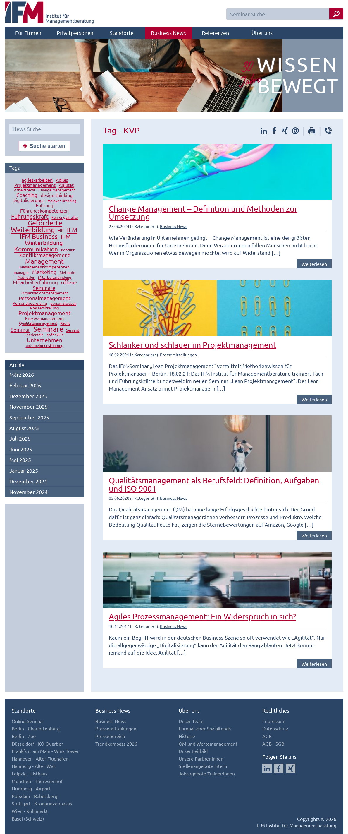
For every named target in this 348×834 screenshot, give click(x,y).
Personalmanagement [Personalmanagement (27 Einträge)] (44, 298)
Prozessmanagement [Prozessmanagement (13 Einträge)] (44, 318)
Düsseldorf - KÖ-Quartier (37, 743)
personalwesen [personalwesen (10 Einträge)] (63, 303)
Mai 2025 (20, 460)
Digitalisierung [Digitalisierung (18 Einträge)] (28, 200)
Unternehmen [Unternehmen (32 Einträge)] (44, 340)
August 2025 (24, 428)
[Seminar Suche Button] (336, 13)
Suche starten (43, 145)
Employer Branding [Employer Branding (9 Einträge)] (61, 200)
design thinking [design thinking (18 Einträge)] (57, 195)
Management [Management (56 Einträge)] (44, 261)
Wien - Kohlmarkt (30, 811)
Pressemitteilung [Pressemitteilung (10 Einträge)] (44, 308)
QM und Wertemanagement (208, 743)
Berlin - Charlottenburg (36, 728)
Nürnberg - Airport (31, 788)
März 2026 (21, 374)
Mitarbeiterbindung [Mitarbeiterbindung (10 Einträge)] (54, 277)
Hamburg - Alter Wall (34, 766)
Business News (168, 33)
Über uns (262, 33)
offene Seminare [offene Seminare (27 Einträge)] (55, 285)
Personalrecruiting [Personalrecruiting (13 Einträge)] (30, 303)
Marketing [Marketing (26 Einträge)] (44, 272)
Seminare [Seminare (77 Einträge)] (48, 329)
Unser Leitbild (193, 751)
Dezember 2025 (28, 396)
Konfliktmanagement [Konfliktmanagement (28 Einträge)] (44, 255)
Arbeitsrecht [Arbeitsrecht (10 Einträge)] (24, 190)
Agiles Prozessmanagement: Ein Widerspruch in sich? (202, 616)
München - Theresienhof (37, 781)
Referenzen (215, 33)
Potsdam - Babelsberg (34, 796)
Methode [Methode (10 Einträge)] (67, 272)
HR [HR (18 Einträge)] (61, 230)
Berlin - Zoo (24, 736)
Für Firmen (28, 33)
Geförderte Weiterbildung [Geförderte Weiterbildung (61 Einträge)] (36, 226)
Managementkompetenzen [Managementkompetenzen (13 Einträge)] (44, 267)
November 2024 (28, 492)
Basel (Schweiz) (28, 818)
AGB (267, 736)
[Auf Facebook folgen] (278, 768)
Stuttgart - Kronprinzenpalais (42, 803)
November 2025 (28, 406)
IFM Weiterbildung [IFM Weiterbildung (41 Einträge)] (47, 239)
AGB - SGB (273, 743)
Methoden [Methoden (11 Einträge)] (26, 277)
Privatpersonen (75, 33)
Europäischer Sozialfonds (205, 728)
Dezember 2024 (28, 481)
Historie (187, 736)
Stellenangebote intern (203, 766)
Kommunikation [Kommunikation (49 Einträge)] (36, 249)
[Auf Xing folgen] (290, 768)
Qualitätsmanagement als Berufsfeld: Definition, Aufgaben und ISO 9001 (214, 484)
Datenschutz (275, 728)
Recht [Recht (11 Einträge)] (65, 323)
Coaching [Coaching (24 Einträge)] (26, 195)
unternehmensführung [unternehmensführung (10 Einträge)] (44, 345)
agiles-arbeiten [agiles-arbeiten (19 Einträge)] (37, 180)
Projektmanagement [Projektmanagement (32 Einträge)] (44, 313)
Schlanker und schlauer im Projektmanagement (192, 345)
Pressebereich (110, 736)
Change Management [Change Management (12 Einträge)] (57, 190)
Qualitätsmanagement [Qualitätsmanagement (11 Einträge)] (38, 323)
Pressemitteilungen (178, 354)
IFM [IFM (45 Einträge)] (72, 230)
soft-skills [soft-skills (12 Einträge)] (55, 335)
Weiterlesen (314, 264)
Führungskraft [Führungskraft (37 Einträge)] (30, 216)
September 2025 (29, 417)
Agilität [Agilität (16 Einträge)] (66, 185)
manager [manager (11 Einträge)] (21, 272)
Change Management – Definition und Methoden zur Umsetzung (203, 212)
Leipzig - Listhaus (29, 773)
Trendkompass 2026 (116, 743)
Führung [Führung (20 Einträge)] (44, 205)
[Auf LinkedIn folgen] (267, 768)
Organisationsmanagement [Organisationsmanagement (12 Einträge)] (44, 293)
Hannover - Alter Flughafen (40, 758)
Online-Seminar (28, 721)
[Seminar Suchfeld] (284, 14)
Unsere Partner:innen (201, 758)
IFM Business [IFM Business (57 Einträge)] (39, 236)
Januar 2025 (23, 470)
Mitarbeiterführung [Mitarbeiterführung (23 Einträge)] (35, 282)
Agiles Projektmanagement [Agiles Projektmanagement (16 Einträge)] (41, 182)
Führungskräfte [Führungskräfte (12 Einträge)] (64, 217)
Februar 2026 (25, 385)
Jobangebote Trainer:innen (207, 773)
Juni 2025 (20, 449)
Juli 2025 (20, 438)
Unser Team (191, 721)
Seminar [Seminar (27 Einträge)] (20, 330)
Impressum (273, 721)
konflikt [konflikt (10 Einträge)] (68, 250)
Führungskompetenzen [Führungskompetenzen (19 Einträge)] (44, 211)
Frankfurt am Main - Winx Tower (45, 751)
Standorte (122, 33)
